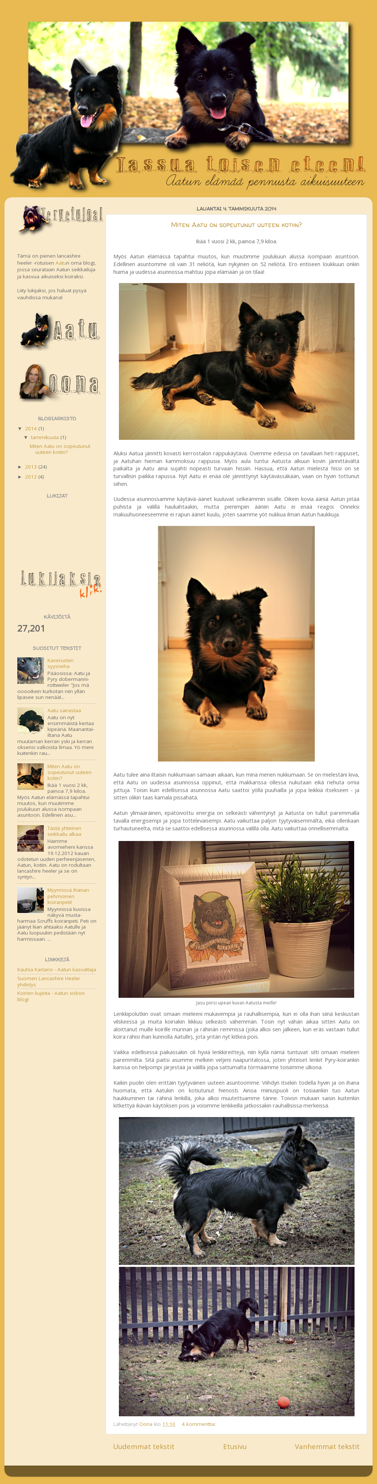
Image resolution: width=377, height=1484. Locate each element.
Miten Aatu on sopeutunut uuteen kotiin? (236, 224)
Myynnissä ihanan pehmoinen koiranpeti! (68, 896)
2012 (31, 476)
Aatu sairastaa (64, 710)
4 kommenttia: (199, 1424)
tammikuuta (45, 437)
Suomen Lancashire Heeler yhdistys (48, 981)
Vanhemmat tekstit (327, 1446)
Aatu (61, 262)
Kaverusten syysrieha (60, 663)
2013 (31, 466)
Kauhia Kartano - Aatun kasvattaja (56, 969)
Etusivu (235, 1446)
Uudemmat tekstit (144, 1446)
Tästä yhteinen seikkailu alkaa (64, 831)
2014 (31, 428)
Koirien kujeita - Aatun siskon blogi (51, 996)
